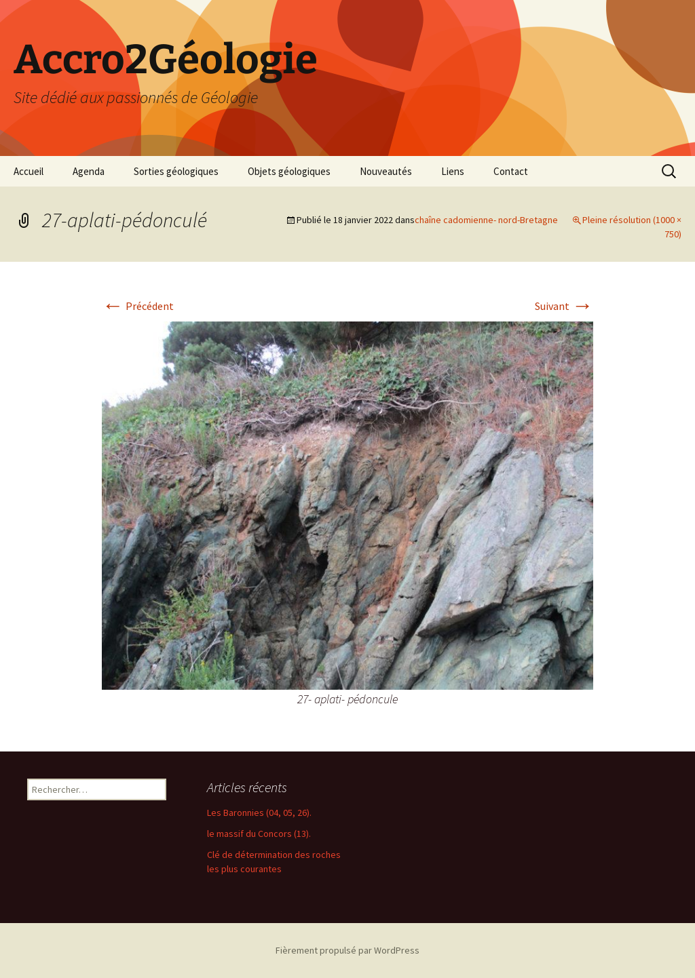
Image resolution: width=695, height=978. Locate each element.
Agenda (89, 171)
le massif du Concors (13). (259, 833)
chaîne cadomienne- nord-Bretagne (486, 220)
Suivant (564, 306)
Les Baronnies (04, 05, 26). (259, 812)
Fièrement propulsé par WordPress (347, 950)
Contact (510, 171)
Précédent (138, 306)
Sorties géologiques (176, 171)
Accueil (28, 171)
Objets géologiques (289, 171)
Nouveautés (386, 171)
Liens (452, 171)
